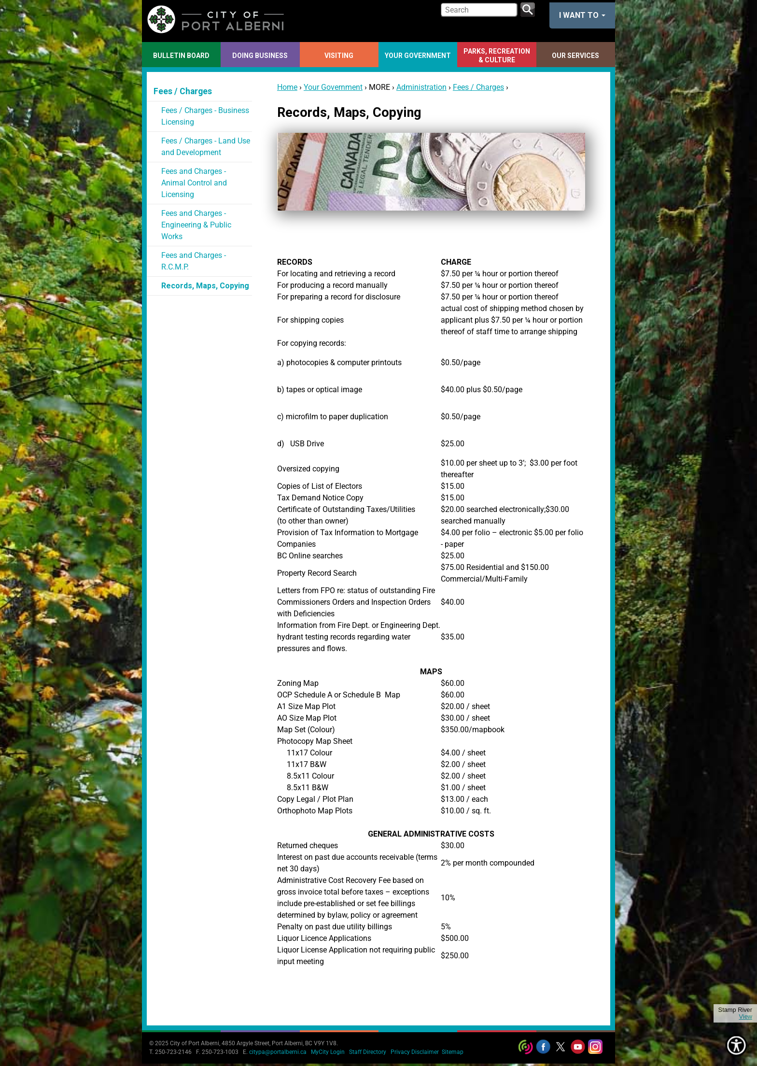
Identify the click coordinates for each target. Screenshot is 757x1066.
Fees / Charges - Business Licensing (205, 116)
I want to (582, 15)
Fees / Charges (478, 87)
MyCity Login (328, 1052)
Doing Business (260, 55)
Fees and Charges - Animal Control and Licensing (194, 183)
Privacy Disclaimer (415, 1052)
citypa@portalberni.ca (278, 1052)
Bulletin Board (181, 55)
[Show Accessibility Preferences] (737, 1046)
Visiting (338, 55)
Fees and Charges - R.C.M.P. (193, 261)
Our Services (575, 55)
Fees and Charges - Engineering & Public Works (196, 225)
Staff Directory (367, 1052)
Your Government (418, 55)
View (745, 1016)
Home (287, 87)
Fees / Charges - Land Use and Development (205, 146)
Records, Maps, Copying (205, 285)
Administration (421, 87)
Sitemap (452, 1052)
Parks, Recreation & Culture (496, 55)
